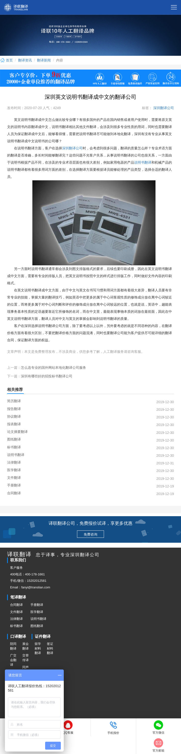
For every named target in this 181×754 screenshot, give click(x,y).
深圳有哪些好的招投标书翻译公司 (46, 376)
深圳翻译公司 (163, 108)
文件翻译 (16, 612)
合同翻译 (16, 605)
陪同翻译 (13, 646)
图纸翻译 (36, 626)
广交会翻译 (13, 660)
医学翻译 (36, 612)
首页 (6, 60)
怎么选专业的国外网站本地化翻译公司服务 (53, 368)
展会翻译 (25, 646)
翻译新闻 (44, 60)
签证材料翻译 (50, 648)
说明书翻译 (142, 162)
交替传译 (25, 658)
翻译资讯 (25, 60)
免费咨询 (90, 534)
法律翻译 (16, 619)
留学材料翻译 (38, 648)
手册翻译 (36, 605)
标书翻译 (16, 626)
